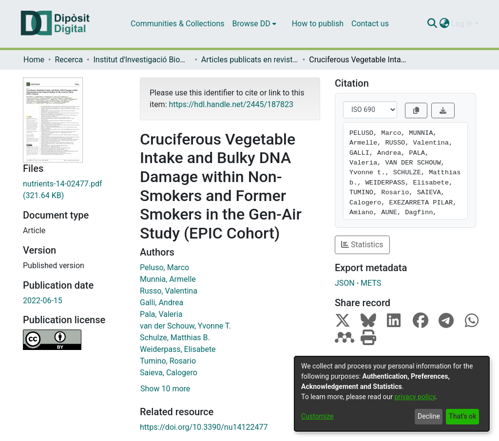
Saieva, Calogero (168, 372)
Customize (317, 416)
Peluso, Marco (164, 267)
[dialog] (391, 393)
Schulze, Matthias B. (175, 337)
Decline (429, 416)
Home (33, 59)
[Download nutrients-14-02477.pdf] (74, 190)
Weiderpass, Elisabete (178, 349)
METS (371, 283)
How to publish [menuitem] (318, 23)
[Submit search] (432, 24)
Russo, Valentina (168, 290)
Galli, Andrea (161, 302)
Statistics (362, 244)
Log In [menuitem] (462, 23)
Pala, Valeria (161, 314)
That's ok (462, 416)
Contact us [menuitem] (370, 23)
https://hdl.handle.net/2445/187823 (231, 104)
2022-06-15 (42, 300)
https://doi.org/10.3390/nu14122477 (204, 427)
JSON (345, 283)
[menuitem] (254, 24)
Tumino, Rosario (168, 361)
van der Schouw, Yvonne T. (185, 326)
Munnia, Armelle (168, 279)
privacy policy (414, 397)
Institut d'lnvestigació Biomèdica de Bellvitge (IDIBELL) (142, 59)
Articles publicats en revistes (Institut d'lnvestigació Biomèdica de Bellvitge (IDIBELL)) (250, 59)
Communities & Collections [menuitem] (177, 23)
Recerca (69, 59)
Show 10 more (165, 388)
